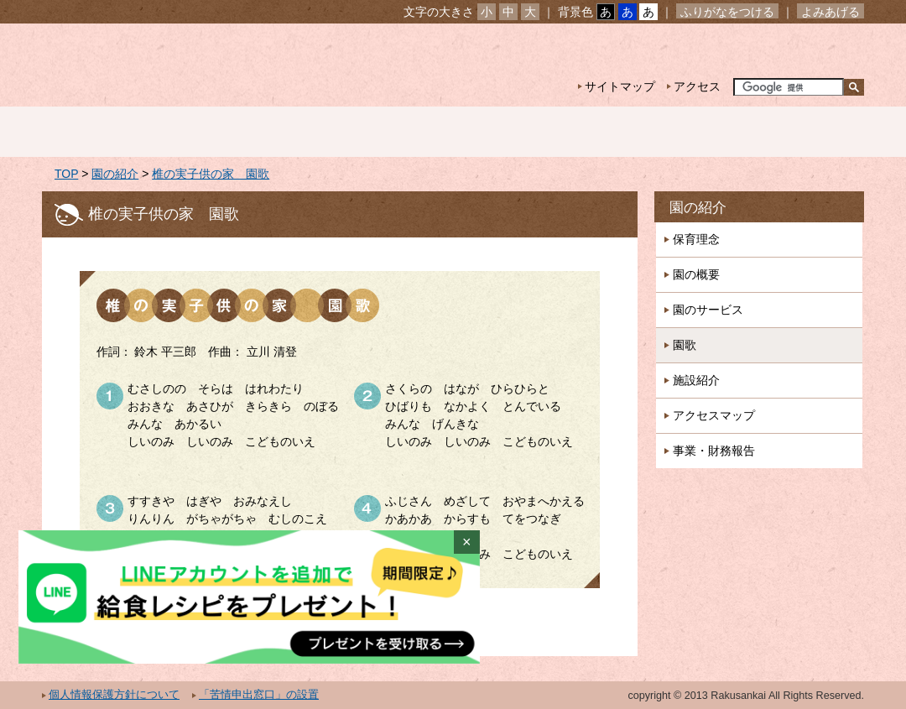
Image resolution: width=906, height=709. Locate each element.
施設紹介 (696, 380)
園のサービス (708, 309)
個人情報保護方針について (114, 695)
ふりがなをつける (727, 11)
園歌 (684, 345)
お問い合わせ (812, 50)
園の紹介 (246, 132)
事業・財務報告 (714, 450)
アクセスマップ (714, 415)
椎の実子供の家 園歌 (210, 173)
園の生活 (382, 132)
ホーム (110, 132)
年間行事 (518, 132)
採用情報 (789, 132)
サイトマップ (620, 86)
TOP (66, 173)
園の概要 (696, 274)
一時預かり (653, 132)
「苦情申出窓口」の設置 (259, 695)
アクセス (697, 86)
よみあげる (830, 11)
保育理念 (696, 239)
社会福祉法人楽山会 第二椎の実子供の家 (186, 65)
